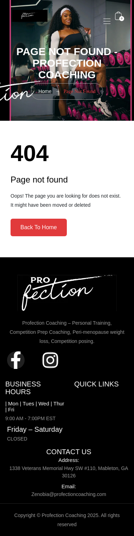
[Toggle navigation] (106, 21)
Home (44, 91)
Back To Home (38, 227)
